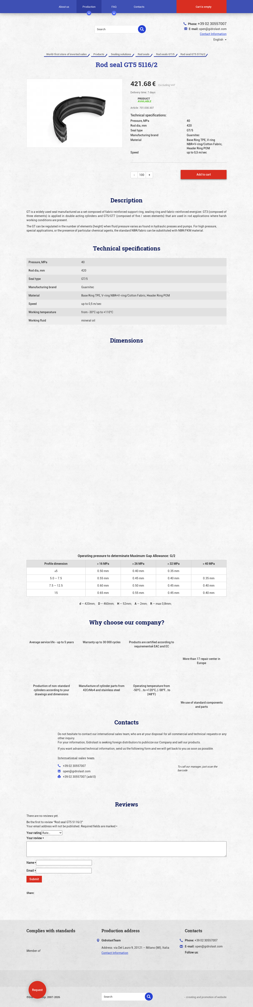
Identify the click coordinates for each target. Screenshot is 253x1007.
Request (37, 990)
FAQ (113, 8)
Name (31, 863)
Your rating (33, 833)
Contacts (139, 7)
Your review (35, 838)
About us (64, 7)
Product (144, 100)
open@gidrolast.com (213, 29)
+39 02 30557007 (212, 23)
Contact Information (213, 34)
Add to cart (204, 174)
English (217, 39)
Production (89, 8)
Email (31, 870)
